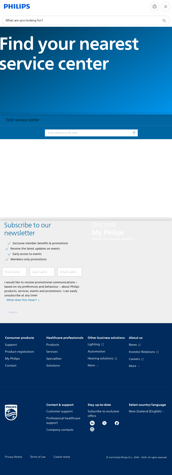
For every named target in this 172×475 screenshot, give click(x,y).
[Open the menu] (165, 6)
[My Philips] (154, 6)
